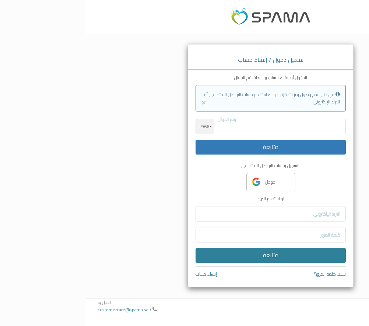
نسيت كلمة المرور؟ (244, 274)
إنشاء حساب (120, 274)
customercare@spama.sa (36, 309)
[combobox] (119, 126)
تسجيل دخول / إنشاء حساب (185, 59)
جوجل (177, 182)
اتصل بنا (18, 302)
